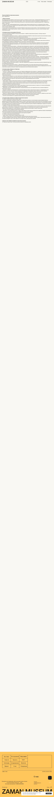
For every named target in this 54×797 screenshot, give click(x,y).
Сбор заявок (43, 1)
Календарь (49, 1)
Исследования (15, 756)
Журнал (7, 766)
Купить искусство (47, 771)
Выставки (6, 756)
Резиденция (24, 766)
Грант (23, 759)
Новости (6, 760)
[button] (27, 1)
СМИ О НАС (4, 771)
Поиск (48, 787)
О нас (39, 1)
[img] (50, 777)
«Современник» (15, 763)
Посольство (4, 787)
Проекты (15, 760)
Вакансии (23, 763)
